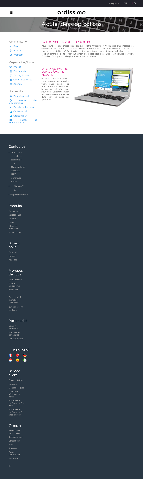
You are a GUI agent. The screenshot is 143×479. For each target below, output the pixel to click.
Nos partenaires (16, 339)
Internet (15, 51)
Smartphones (15, 215)
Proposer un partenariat (14, 334)
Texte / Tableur (19, 76)
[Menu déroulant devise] (127, 3)
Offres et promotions (14, 228)
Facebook (13, 252)
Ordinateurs (14, 211)
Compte (15, 425)
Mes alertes (14, 458)
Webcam (16, 55)
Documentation (16, 380)
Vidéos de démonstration (23, 121)
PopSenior (13, 290)
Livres (11, 222)
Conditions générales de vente (14, 394)
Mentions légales (16, 388)
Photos (15, 67)
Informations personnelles (14, 432)
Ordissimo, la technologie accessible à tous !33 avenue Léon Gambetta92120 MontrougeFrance (18, 167)
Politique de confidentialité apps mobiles (15, 412)
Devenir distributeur (14, 327)
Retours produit (16, 437)
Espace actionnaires (14, 285)
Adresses (13, 448)
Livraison (13, 384)
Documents (17, 71)
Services (12, 218)
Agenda (15, 84)
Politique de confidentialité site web (17, 403)
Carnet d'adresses (20, 80)
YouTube (13, 260)
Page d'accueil (19, 96)
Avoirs (12, 444)
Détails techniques (21, 107)
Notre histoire (15, 279)
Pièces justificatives (14, 453)
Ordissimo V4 (18, 116)
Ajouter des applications (23, 101)
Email (14, 46)
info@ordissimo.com (18, 195)
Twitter (12, 256)
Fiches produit (15, 232)
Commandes (14, 441)
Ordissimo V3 (18, 112)
